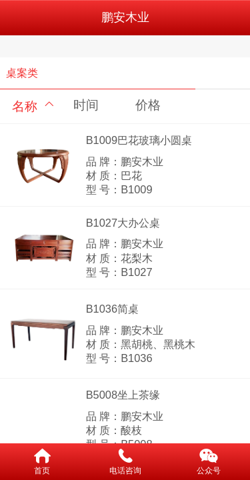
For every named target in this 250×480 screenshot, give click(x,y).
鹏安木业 (125, 17)
